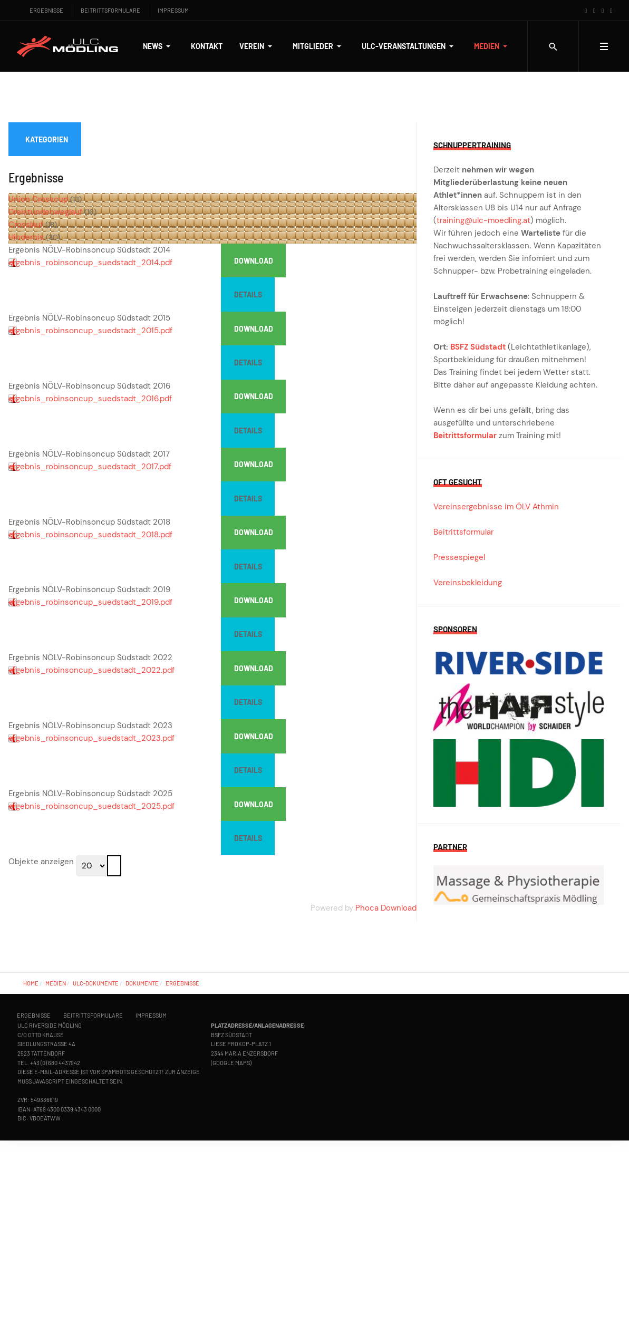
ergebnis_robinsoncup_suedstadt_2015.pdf (90, 330)
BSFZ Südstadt (478, 347)
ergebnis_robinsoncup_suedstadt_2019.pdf (90, 602)
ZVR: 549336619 (37, 1099)
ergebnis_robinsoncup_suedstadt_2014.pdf (90, 262)
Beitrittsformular (465, 435)
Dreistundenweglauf (45, 212)
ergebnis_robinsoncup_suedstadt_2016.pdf (90, 398)
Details (248, 294)
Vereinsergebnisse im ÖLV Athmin (496, 506)
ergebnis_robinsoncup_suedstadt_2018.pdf (90, 534)
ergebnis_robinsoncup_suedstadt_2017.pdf (89, 466)
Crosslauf (25, 224)
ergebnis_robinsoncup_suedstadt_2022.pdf (91, 670)
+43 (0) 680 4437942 (55, 1062)
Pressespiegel (459, 557)
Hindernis (26, 237)
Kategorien (46, 139)
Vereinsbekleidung (467, 582)
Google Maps (231, 1062)
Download (253, 260)
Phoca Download (386, 908)
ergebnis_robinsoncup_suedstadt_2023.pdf (91, 738)
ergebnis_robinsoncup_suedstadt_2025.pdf (91, 806)
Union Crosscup (38, 199)
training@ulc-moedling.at (483, 220)
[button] (158, 46)
